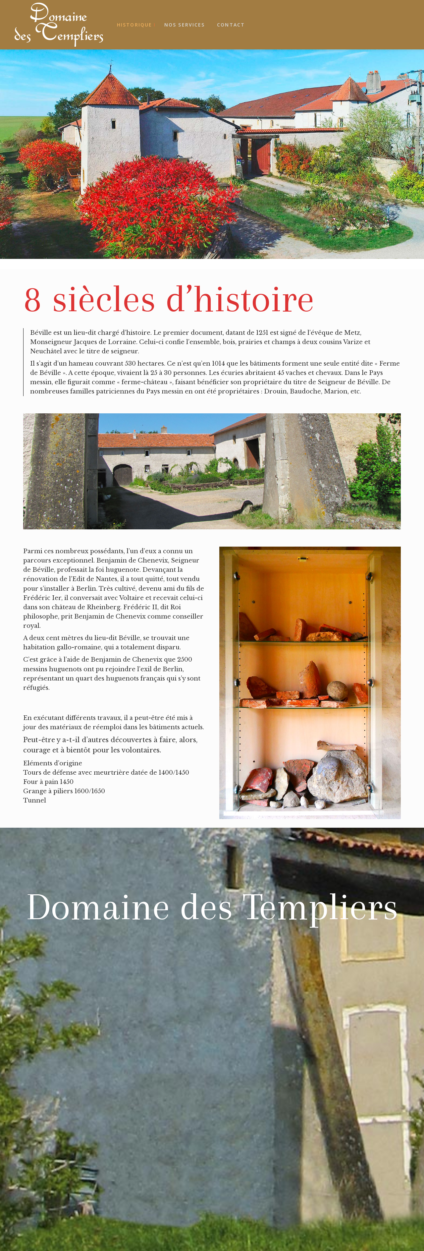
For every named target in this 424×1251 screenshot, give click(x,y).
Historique (134, 25)
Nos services (184, 25)
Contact (231, 25)
